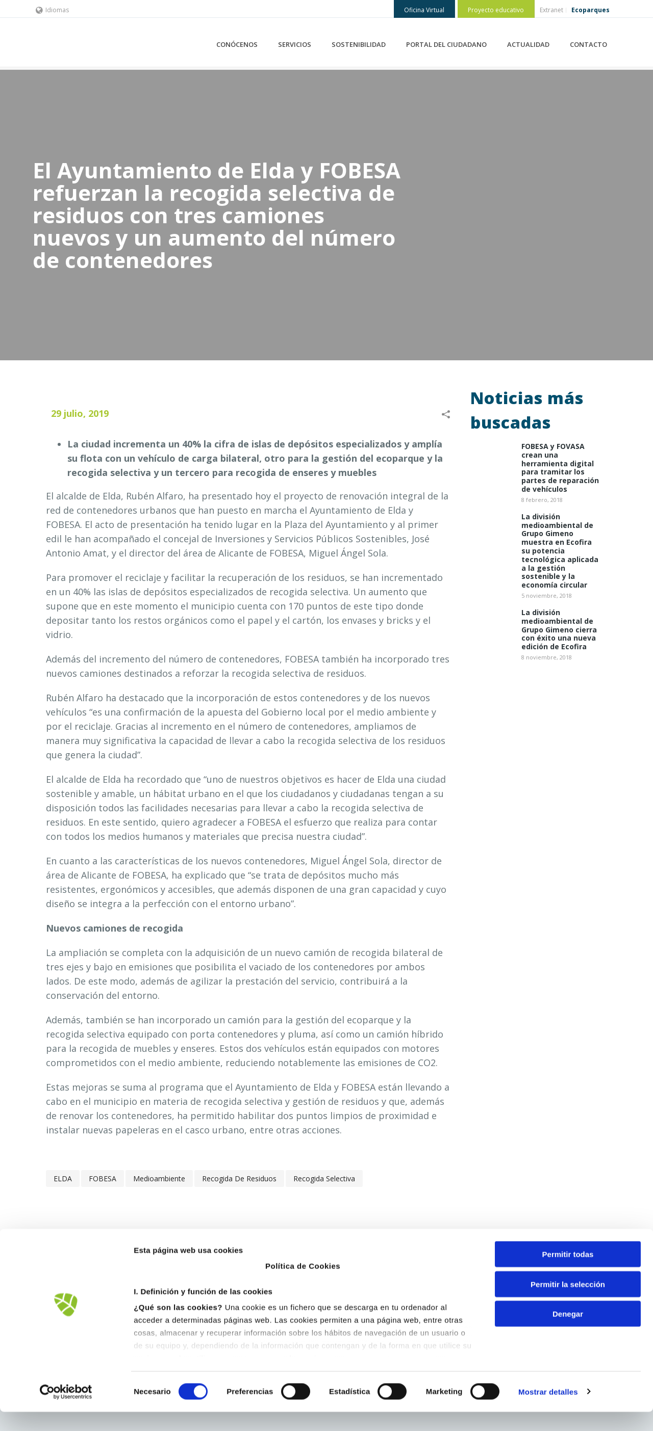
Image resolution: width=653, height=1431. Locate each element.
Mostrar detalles (548, 1411)
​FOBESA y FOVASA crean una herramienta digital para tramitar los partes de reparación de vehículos (560, 468)
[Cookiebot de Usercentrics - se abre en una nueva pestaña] (66, 1411)
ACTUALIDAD (528, 44)
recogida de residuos (239, 1178)
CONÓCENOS (237, 44)
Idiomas (52, 10)
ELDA (63, 1178)
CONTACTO (588, 44)
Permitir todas (568, 1273)
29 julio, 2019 (80, 413)
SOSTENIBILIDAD (359, 44)
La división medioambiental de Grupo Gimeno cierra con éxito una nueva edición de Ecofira (559, 629)
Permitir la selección (568, 1303)
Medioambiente (159, 1178)
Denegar (567, 1333)
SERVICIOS (294, 44)
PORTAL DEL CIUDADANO (446, 44)
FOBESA (102, 1178)
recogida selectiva (324, 1178)
